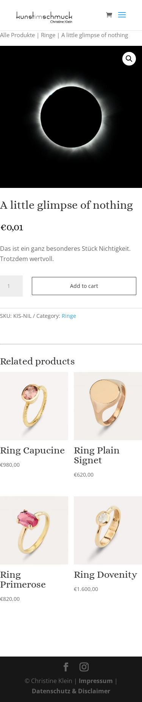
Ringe (48, 35)
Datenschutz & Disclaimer (71, 691)
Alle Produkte (17, 35)
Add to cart (84, 285)
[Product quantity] (11, 286)
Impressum (96, 681)
